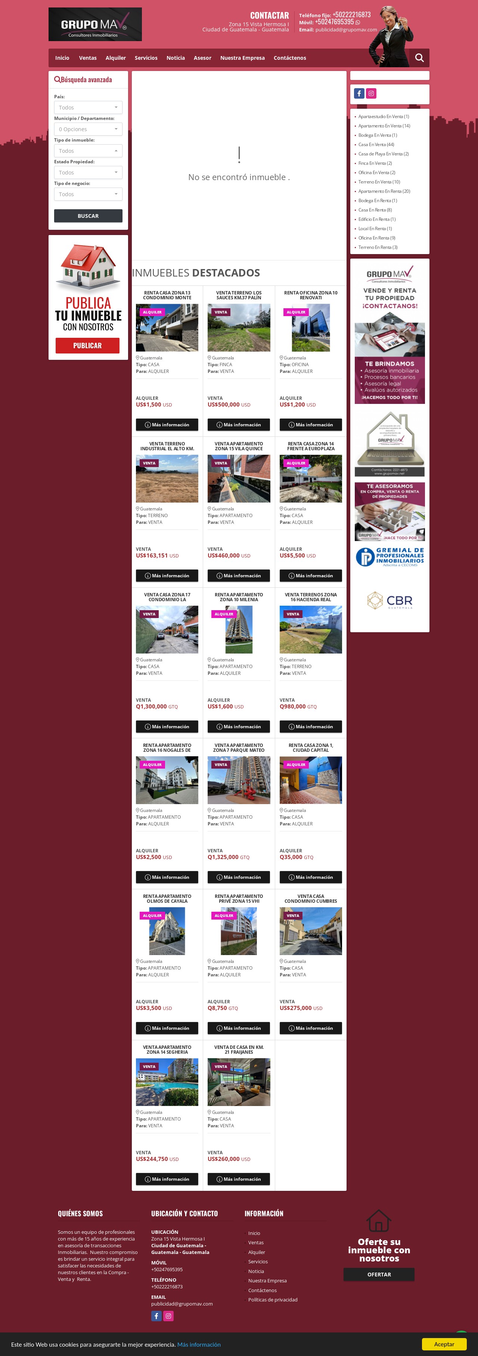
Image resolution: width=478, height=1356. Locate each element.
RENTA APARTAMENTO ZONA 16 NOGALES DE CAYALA (167, 748)
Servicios (146, 57)
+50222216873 (352, 14)
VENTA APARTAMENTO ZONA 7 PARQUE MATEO (239, 748)
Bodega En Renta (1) (377, 200)
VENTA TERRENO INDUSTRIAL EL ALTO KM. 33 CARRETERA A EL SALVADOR (167, 446)
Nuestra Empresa (242, 57)
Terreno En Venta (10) (379, 182)
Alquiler (116, 57)
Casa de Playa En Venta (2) (383, 154)
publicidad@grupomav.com (182, 1303)
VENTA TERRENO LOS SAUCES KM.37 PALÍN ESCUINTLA (239, 295)
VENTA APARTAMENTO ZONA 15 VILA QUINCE (239, 446)
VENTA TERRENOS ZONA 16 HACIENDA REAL (311, 597)
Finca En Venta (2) (375, 163)
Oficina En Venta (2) (376, 172)
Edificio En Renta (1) (377, 219)
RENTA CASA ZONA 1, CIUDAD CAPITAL (311, 748)
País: (59, 96)
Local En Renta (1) (375, 228)
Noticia (176, 57)
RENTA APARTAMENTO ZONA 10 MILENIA (239, 597)
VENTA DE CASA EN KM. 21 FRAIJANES (239, 1049)
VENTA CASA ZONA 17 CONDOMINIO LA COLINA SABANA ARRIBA (167, 597)
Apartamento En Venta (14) (384, 126)
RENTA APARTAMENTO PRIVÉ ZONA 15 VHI (239, 899)
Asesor (202, 57)
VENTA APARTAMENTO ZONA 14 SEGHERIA (167, 1049)
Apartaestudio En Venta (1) (383, 116)
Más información (199, 1345)
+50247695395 (334, 21)
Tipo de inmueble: (74, 140)
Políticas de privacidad (273, 1299)
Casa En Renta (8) (375, 210)
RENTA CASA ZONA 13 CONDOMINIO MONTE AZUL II (167, 295)
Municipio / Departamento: (84, 118)
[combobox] (88, 107)
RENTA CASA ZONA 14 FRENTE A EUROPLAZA (311, 446)
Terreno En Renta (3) (378, 247)
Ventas (88, 57)
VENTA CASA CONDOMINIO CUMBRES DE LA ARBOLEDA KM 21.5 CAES (311, 899)
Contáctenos (290, 57)
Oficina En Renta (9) (376, 238)
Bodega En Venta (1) (377, 135)
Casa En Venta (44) (376, 144)
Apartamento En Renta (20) (384, 191)
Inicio (62, 57)
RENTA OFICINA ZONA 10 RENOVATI (311, 295)
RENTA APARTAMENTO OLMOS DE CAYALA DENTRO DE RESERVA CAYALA (167, 899)
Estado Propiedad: (74, 161)
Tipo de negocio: (72, 183)
